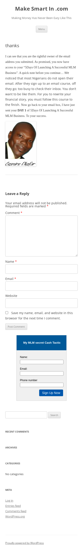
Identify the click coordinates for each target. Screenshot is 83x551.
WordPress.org (15, 516)
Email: (23, 368)
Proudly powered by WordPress (24, 543)
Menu (41, 29)
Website (11, 296)
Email (10, 279)
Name (11, 261)
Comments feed (15, 511)
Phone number (28, 380)
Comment (13, 213)
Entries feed (13, 506)
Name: (24, 357)
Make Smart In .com (41, 8)
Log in (9, 500)
